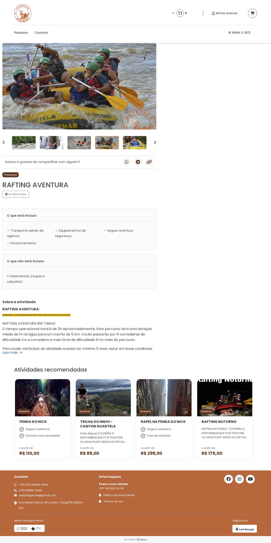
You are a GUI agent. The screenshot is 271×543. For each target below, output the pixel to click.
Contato (41, 32)
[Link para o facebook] (228, 479)
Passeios (21, 32)
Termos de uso (111, 501)
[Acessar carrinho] (252, 13)
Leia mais (12, 352)
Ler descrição (15, 194)
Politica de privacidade (116, 495)
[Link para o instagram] (239, 479)
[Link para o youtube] (250, 479)
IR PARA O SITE (239, 32)
